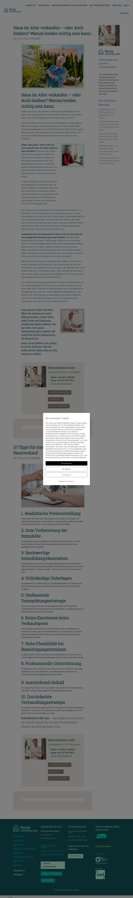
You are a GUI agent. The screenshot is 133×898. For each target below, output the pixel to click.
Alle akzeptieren (66, 463)
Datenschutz (62, 481)
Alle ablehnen (66, 469)
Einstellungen (66, 475)
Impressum (70, 481)
